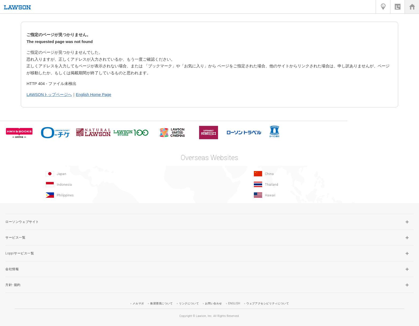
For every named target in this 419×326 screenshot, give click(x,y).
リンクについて (189, 303)
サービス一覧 (15, 237)
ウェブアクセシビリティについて (267, 303)
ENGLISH (234, 303)
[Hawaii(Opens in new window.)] (312, 195)
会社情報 (12, 269)
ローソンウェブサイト (22, 222)
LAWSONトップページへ (49, 94)
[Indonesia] (104, 184)
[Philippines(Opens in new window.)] (104, 195)
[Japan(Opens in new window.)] (104, 173)
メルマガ (138, 303)
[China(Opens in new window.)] (312, 173)
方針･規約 (13, 285)
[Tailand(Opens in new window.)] (312, 184)
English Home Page (93, 94)
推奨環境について (161, 303)
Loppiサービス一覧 (19, 253)
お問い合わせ (213, 303)
